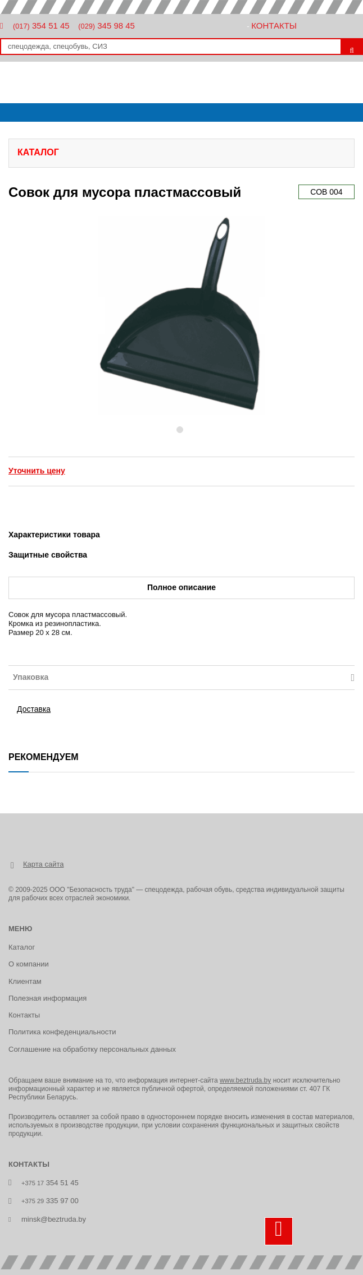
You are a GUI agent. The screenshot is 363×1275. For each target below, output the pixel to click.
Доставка (34, 709)
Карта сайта (43, 864)
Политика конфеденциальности (62, 1032)
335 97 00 (50, 1200)
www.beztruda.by (245, 1080)
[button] (93, 315)
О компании (28, 964)
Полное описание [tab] (181, 587)
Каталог (21, 947)
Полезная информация (47, 998)
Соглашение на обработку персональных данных (92, 1049)
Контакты (274, 25)
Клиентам (25, 981)
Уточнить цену (36, 470)
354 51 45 (41, 25)
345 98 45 (106, 25)
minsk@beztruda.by (53, 1219)
